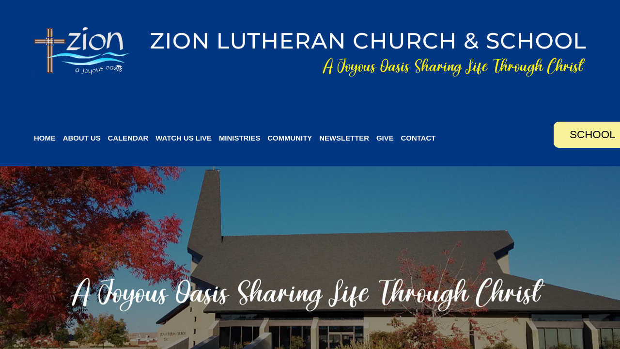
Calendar (128, 138)
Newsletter (344, 138)
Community (289, 138)
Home (45, 138)
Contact (418, 138)
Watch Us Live (183, 138)
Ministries (239, 138)
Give (385, 138)
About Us (82, 138)
